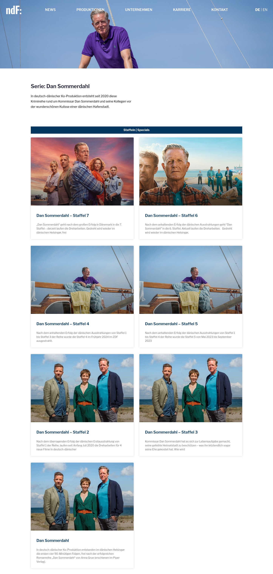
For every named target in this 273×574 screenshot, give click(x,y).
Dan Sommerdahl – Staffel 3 (171, 432)
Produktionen (90, 10)
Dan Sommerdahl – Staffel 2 (62, 432)
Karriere (182, 10)
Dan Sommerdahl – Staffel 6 (171, 215)
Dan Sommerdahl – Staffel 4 (62, 323)
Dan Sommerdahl (52, 540)
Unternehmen (138, 10)
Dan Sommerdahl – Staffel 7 (62, 215)
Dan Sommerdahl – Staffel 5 (171, 323)
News (50, 10)
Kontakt (219, 10)
